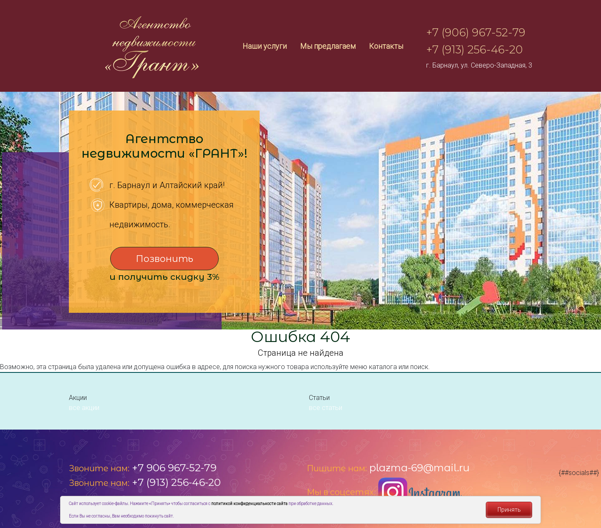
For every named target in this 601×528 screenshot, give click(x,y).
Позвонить (164, 258)
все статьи (325, 408)
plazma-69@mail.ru (419, 468)
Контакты (386, 46)
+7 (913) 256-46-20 (474, 49)
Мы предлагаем (328, 46)
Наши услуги (264, 46)
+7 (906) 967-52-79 (475, 32)
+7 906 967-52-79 (174, 468)
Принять (509, 509)
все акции (84, 408)
